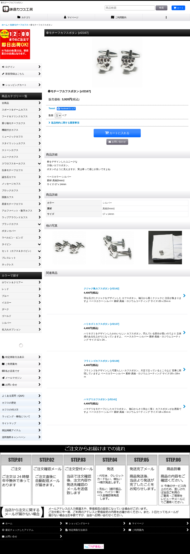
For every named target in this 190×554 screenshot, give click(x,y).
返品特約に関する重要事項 (64, 122)
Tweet (52, 108)
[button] (166, 17)
